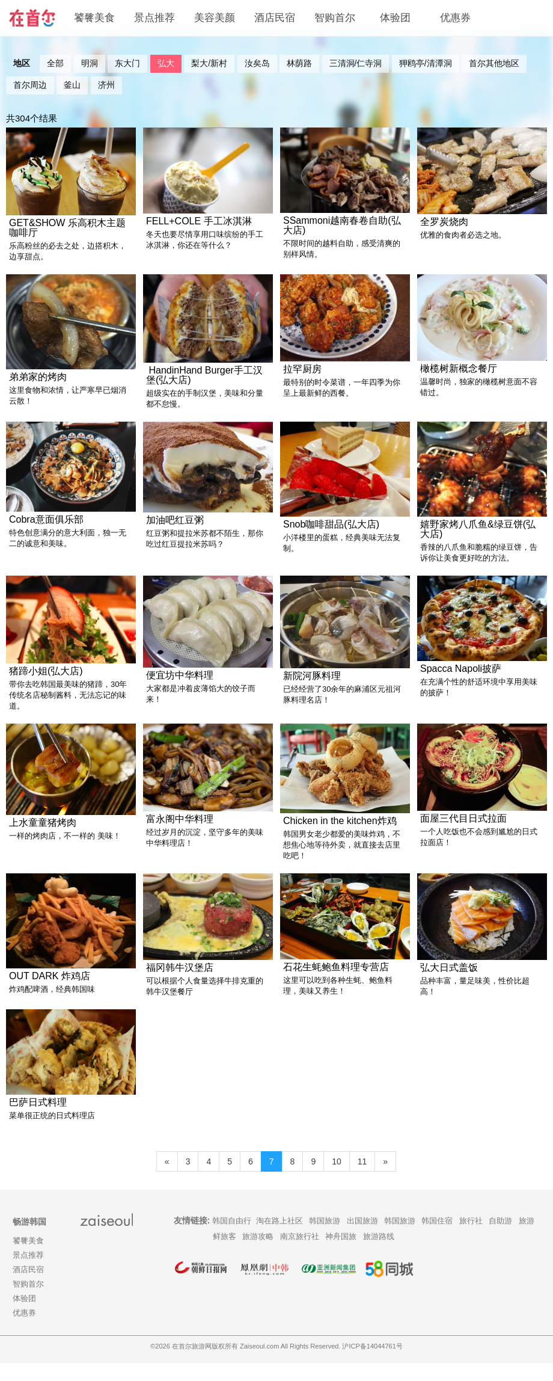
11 (362, 1179)
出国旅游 (362, 1238)
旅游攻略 (257, 1254)
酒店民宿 (274, 17)
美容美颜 (214, 17)
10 (336, 1179)
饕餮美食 (94, 17)
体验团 (395, 17)
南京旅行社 (299, 1254)
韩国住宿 (437, 1238)
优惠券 (455, 17)
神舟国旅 (340, 1254)
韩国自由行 (231, 1238)
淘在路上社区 (279, 1238)
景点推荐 (154, 17)
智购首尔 (334, 17)
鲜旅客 (224, 1254)
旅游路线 (378, 1254)
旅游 (526, 1238)
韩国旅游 (324, 1238)
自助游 (500, 1238)
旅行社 (471, 1238)
